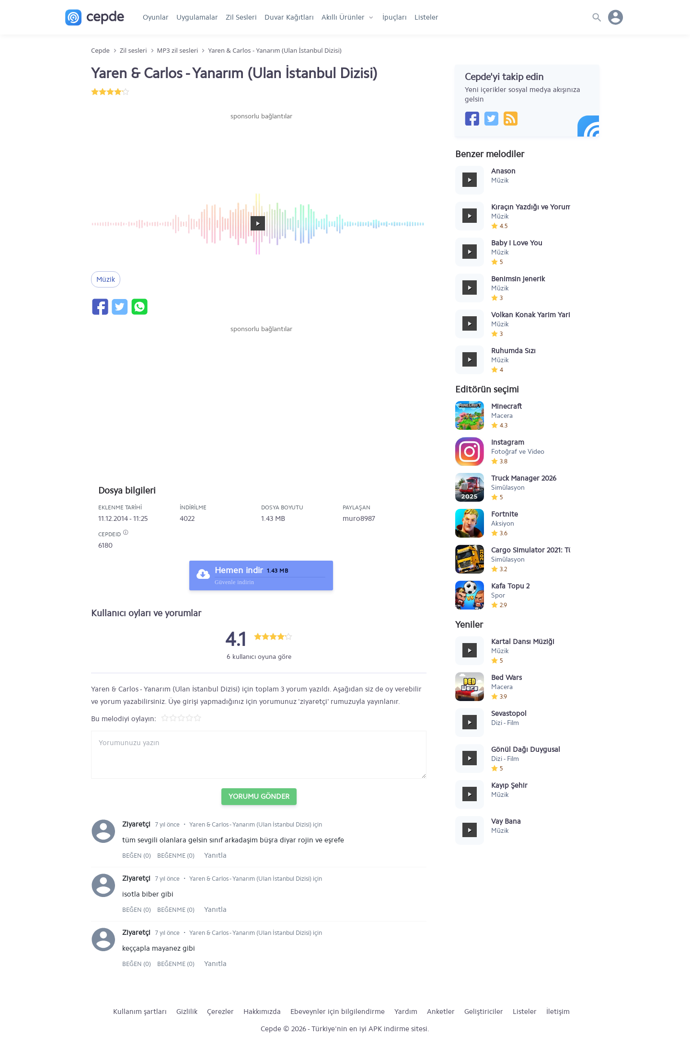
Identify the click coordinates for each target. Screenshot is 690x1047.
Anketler (441, 1011)
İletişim (558, 1011)
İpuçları (394, 17)
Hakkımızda (262, 1011)
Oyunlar (156, 17)
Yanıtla (215, 855)
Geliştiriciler (483, 1011)
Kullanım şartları (140, 1011)
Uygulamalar (197, 17)
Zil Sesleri (241, 17)
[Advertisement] (261, 150)
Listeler (426, 17)
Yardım (405, 1011)
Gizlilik (186, 1011)
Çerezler (220, 1011)
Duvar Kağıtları (289, 17)
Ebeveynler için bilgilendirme (337, 1011)
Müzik (105, 279)
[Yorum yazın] (258, 755)
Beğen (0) (137, 855)
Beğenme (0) (176, 855)
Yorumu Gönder (259, 796)
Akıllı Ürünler (343, 17)
